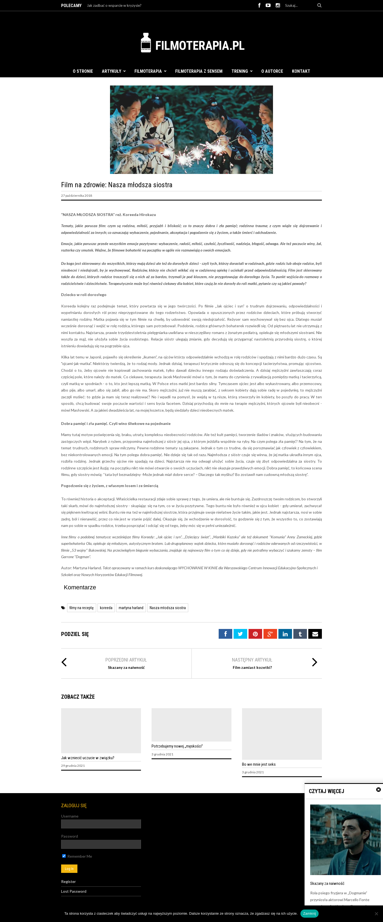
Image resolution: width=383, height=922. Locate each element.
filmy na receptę (82, 608)
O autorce (272, 71)
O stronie (83, 71)
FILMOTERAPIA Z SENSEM (198, 71)
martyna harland (131, 608)
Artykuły (111, 71)
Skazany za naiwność (126, 667)
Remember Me (77, 856)
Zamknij (309, 913)
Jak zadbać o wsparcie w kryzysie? (114, 5)
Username (70, 816)
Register (68, 881)
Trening (239, 71)
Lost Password (73, 891)
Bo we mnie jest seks (259, 764)
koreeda (106, 608)
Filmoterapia (148, 71)
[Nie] (376, 913)
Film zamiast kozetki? (252, 667)
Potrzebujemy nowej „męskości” (177, 746)
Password (69, 836)
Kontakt (301, 71)
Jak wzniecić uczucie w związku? (87, 757)
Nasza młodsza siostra (168, 608)
